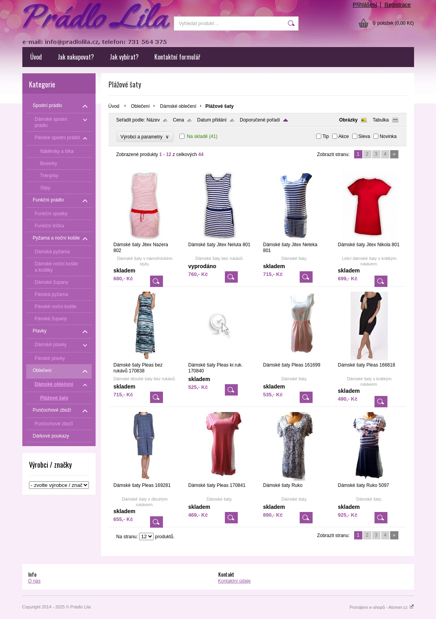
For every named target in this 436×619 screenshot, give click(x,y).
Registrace (398, 5)
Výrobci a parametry (145, 137)
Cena (178, 120)
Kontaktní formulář (177, 57)
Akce (343, 136)
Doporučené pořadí (260, 120)
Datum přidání (211, 120)
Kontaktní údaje (234, 581)
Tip (325, 136)
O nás (34, 581)
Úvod (36, 57)
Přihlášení (365, 5)
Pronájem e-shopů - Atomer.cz (381, 607)
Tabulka (381, 120)
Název (153, 120)
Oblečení (140, 106)
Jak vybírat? (124, 57)
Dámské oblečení (178, 106)
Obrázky (348, 120)
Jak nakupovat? (76, 57)
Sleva (364, 136)
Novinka (388, 136)
